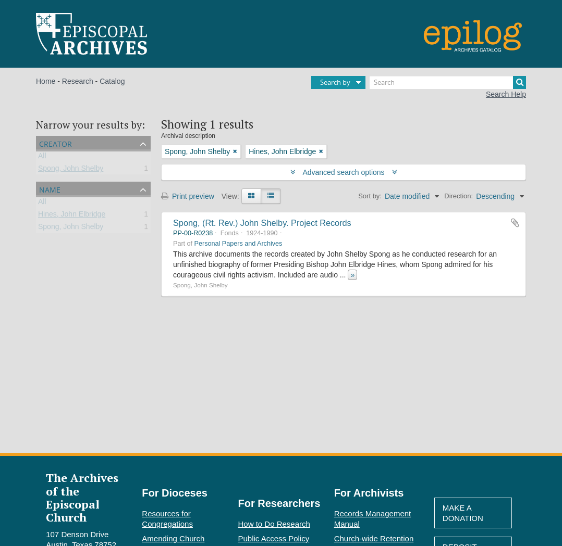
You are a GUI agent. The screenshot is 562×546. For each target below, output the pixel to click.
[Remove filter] (235, 151)
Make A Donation (463, 513)
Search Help (506, 94)
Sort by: (370, 196)
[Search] (448, 82)
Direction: (458, 196)
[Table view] (271, 196)
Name (49, 189)
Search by (335, 82)
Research (77, 81)
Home (45, 81)
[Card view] (251, 196)
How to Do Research (274, 523)
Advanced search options (344, 172)
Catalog (112, 81)
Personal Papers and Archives (238, 243)
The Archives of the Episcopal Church (82, 497)
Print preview (187, 196)
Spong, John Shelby (70, 170)
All (42, 158)
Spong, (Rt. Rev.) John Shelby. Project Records (262, 222)
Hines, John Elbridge (71, 216)
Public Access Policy (274, 538)
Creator (55, 143)
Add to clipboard (515, 223)
